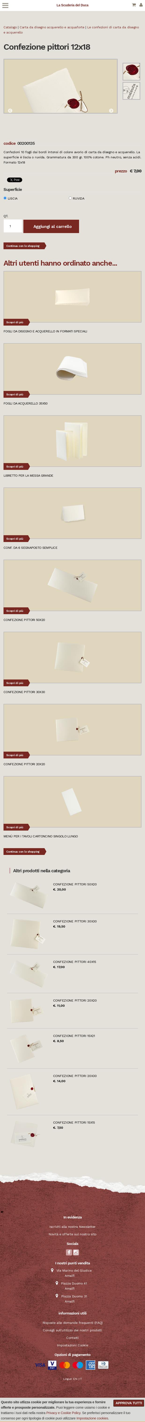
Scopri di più (14, 322)
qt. (6, 216)
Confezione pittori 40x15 (74, 962)
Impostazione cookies (92, 1418)
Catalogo (10, 27)
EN (75, 1379)
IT (80, 1379)
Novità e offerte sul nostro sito (72, 1234)
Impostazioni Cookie (72, 1345)
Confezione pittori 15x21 (74, 1036)
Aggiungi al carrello (52, 226)
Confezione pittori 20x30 (75, 1076)
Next (111, 111)
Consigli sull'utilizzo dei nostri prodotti (72, 1330)
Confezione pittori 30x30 (75, 921)
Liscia (13, 198)
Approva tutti (129, 1403)
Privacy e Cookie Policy (63, 1413)
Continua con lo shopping (23, 246)
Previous (10, 111)
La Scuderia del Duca (72, 5)
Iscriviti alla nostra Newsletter (72, 1227)
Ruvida (78, 198)
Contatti (72, 1338)
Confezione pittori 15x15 (74, 1122)
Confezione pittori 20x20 (75, 1000)
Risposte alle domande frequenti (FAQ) (73, 1323)
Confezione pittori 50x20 (75, 884)
